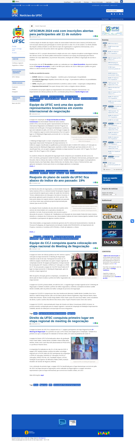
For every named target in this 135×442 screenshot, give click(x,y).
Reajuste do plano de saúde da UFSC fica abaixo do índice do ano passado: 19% (60, 179)
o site (115, 263)
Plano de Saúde (48, 238)
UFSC (69, 99)
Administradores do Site (117, 19)
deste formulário (79, 64)
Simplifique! (68, 2)
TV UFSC (14, 53)
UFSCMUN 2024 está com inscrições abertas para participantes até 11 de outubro (63, 32)
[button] (107, 169)
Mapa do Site (114, 5)
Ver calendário (117, 169)
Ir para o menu (26, 5)
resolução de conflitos (52, 99)
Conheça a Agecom (17, 63)
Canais (116, 2)
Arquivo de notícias (107, 192)
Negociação (39, 99)
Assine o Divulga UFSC (17, 49)
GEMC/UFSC (44, 173)
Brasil (17, 1)
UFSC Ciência (15, 77)
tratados (64, 99)
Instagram (15, 92)
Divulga (14, 46)
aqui (42, 376)
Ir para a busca (35, 5)
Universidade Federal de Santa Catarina (83, 173)
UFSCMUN (76, 99)
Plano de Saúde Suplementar (64, 238)
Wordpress (42, 439)
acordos (36, 97)
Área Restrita (105, 19)
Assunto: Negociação (40, 26)
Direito (36, 386)
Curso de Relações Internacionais (57, 172)
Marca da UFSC (16, 103)
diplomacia (44, 97)
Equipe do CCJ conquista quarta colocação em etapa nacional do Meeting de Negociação (63, 245)
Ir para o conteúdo (16, 5)
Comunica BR (78, 2)
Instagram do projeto (43, 66)
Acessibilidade (95, 5)
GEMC (35, 315)
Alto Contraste (105, 5)
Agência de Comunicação (111, 255)
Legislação (109, 2)
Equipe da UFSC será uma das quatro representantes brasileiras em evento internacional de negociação (57, 108)
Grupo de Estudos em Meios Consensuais (52, 315)
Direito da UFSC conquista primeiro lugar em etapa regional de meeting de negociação (63, 320)
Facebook (15, 87)
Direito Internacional (56, 97)
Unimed (47, 239)
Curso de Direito (39, 172)
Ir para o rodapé (43, 5)
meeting (52, 173)
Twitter (14, 89)
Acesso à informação (97, 2)
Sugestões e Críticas (17, 65)
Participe (87, 2)
